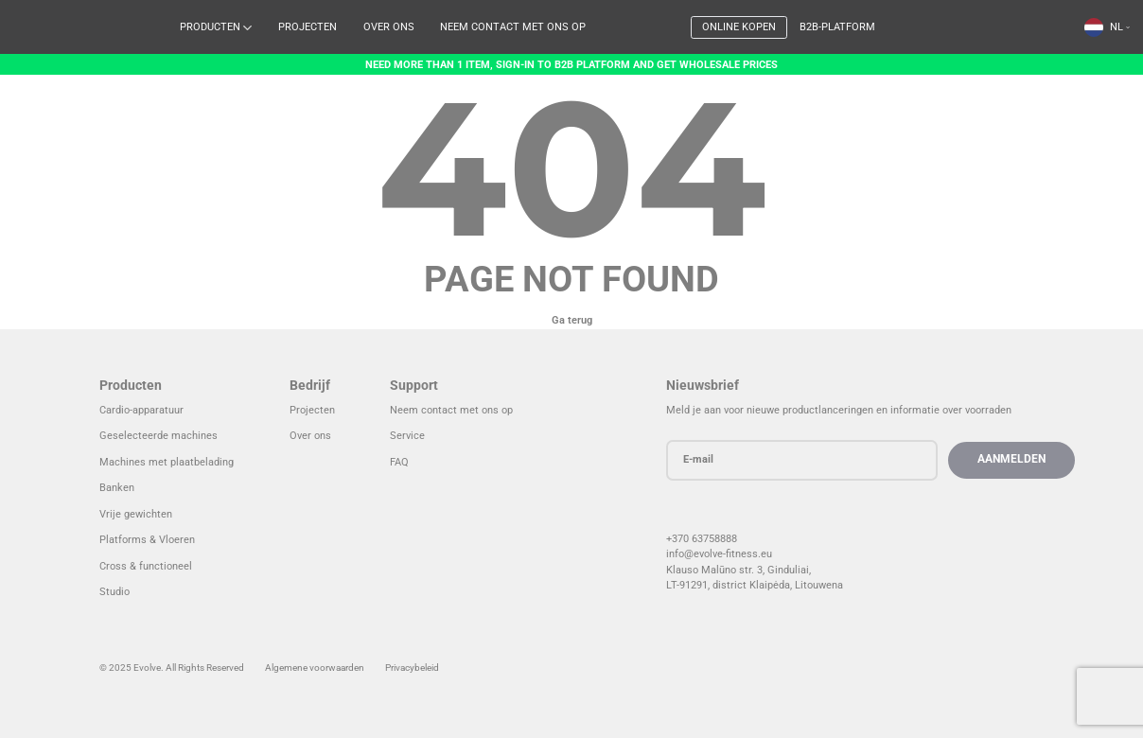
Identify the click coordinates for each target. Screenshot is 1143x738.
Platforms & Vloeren (147, 540)
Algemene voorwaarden (314, 667)
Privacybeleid (412, 667)
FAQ (399, 462)
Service (407, 436)
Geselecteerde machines (158, 436)
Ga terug (572, 320)
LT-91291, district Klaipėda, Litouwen (761, 585)
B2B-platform (837, 27)
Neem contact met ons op (513, 27)
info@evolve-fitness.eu (729, 554)
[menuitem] (1107, 27)
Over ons (388, 27)
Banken (116, 488)
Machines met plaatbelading (166, 462)
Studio (114, 592)
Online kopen (739, 27)
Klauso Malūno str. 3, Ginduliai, (748, 570)
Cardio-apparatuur (141, 410)
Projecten (307, 27)
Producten (210, 27)
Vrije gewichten (135, 514)
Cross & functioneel (145, 566)
